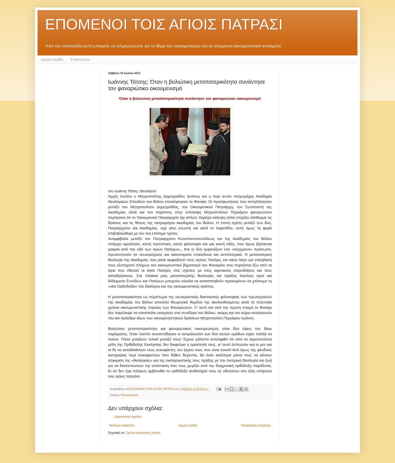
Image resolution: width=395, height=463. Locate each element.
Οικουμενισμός (129, 394)
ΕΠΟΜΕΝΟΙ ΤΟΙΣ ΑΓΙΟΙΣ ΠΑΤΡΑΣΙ (164, 24)
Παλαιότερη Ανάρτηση (256, 425)
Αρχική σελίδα (52, 59)
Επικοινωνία (80, 59)
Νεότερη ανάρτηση (121, 425)
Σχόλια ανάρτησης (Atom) (143, 433)
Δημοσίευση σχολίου (128, 416)
